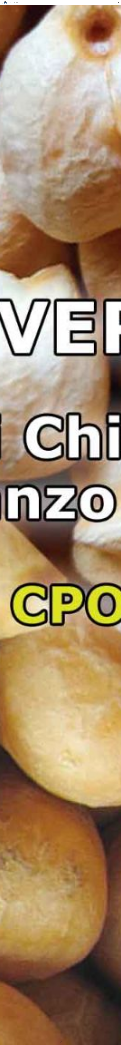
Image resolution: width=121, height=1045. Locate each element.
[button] (119, 2)
